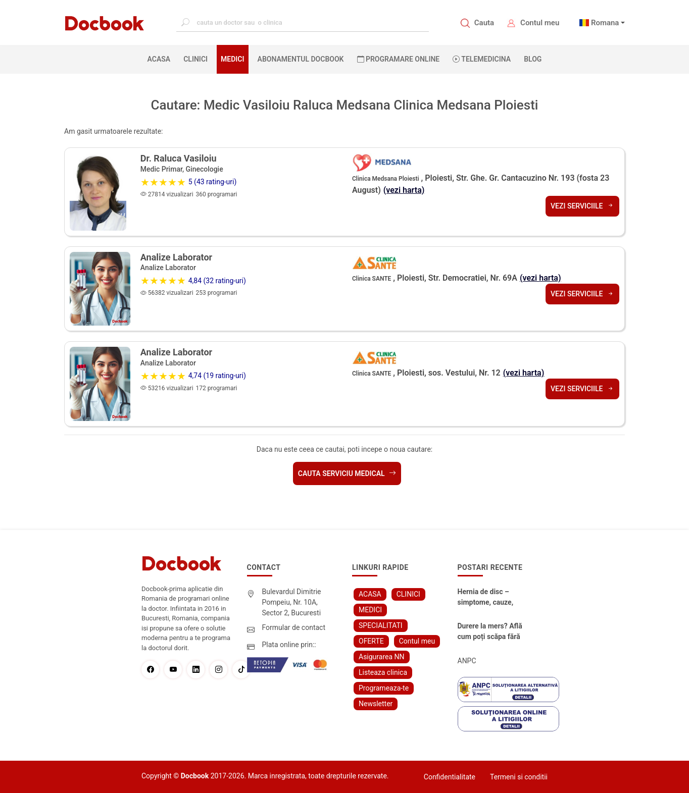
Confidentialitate (449, 777)
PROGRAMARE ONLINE (398, 59)
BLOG (533, 59)
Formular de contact (294, 627)
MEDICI (232, 59)
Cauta (484, 22)
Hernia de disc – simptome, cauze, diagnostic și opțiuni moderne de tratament (493, 598)
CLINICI (195, 59)
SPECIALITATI (381, 625)
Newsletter (375, 704)
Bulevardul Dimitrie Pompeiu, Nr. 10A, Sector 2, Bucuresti (291, 602)
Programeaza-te (384, 688)
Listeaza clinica (383, 672)
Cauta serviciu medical (347, 473)
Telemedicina (482, 59)
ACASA (161, 58)
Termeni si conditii (519, 777)
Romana (605, 22)
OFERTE (371, 641)
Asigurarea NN (382, 657)
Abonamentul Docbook (301, 59)
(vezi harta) (404, 190)
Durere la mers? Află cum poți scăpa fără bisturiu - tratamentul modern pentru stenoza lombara (494, 632)
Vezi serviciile (582, 206)
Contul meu (539, 22)
